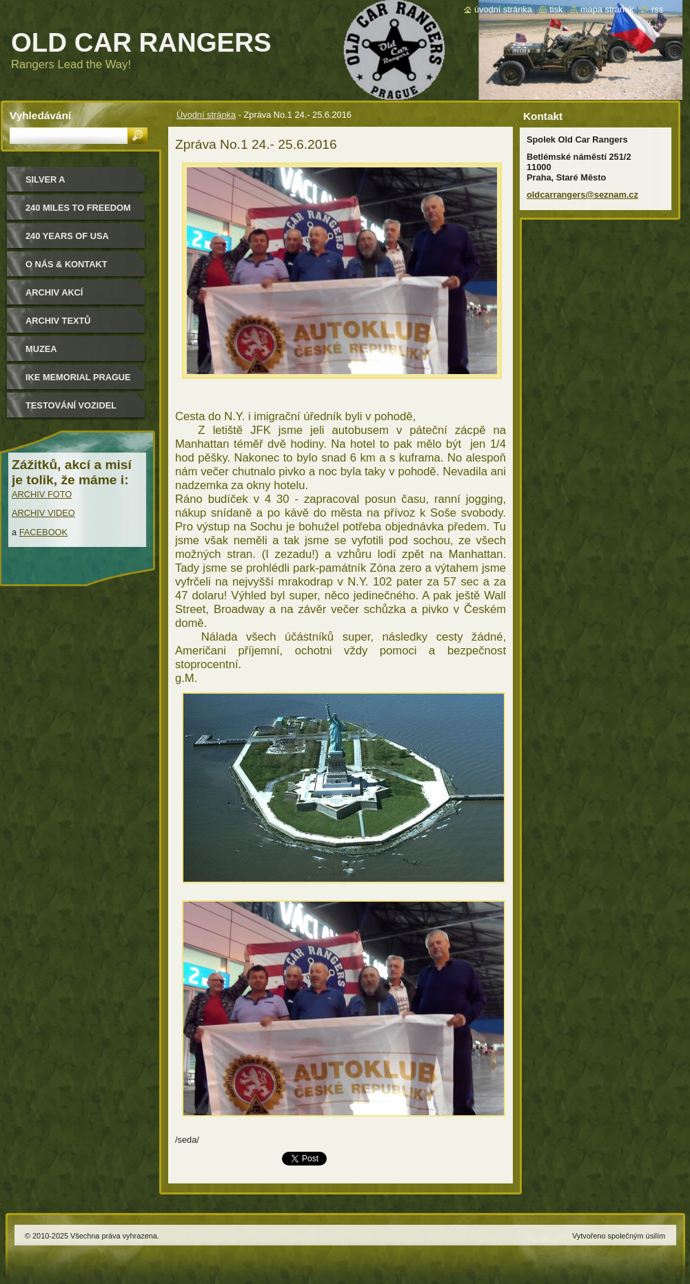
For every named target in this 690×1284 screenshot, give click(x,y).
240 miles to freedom (78, 208)
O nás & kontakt (66, 264)
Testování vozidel (71, 405)
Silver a (45, 179)
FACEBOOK (43, 532)
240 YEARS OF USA (67, 236)
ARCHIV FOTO (42, 494)
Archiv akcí (54, 292)
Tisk (555, 9)
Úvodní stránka (206, 115)
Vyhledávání (40, 115)
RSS (657, 9)
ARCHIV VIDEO (43, 513)
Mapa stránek (607, 9)
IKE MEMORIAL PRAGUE (78, 377)
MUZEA (41, 349)
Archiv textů (58, 320)
